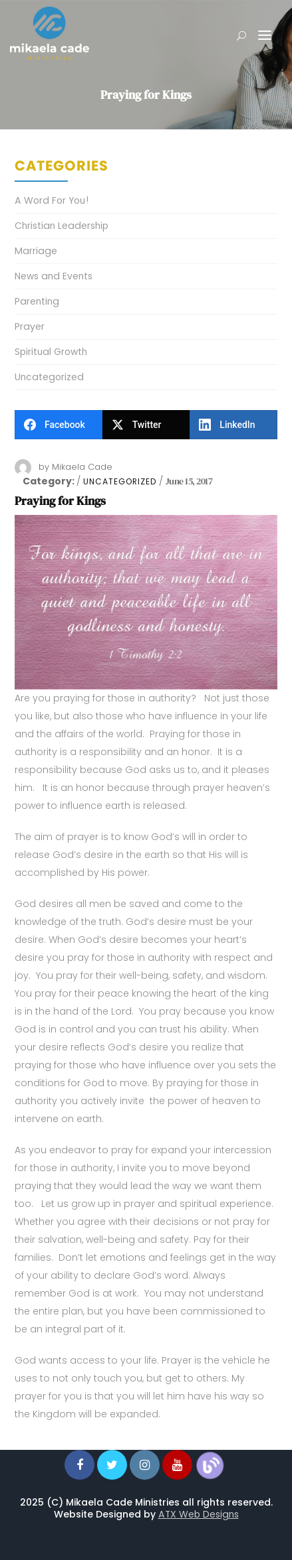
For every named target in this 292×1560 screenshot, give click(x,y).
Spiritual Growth (51, 351)
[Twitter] (146, 424)
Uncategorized (119, 481)
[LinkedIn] (233, 424)
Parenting (37, 301)
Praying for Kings (60, 501)
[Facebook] (58, 424)
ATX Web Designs (198, 1514)
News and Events (53, 276)
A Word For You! (52, 200)
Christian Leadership (61, 225)
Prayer (30, 326)
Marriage (36, 250)
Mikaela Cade (82, 467)
